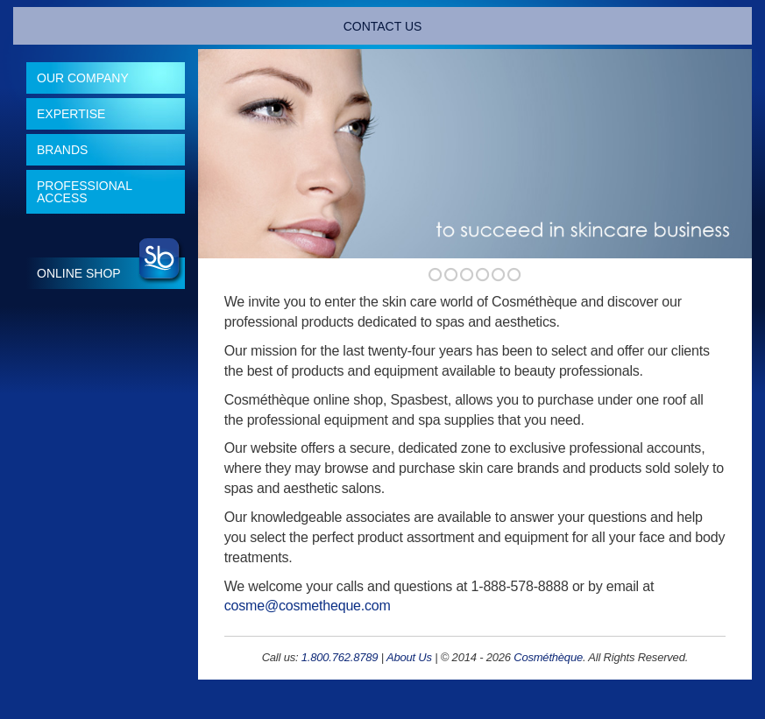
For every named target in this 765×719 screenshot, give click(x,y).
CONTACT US (383, 26)
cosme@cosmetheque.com (307, 605)
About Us (409, 657)
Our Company (83, 78)
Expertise (71, 114)
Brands (62, 150)
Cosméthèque (548, 657)
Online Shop (79, 273)
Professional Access (84, 192)
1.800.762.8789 (340, 657)
